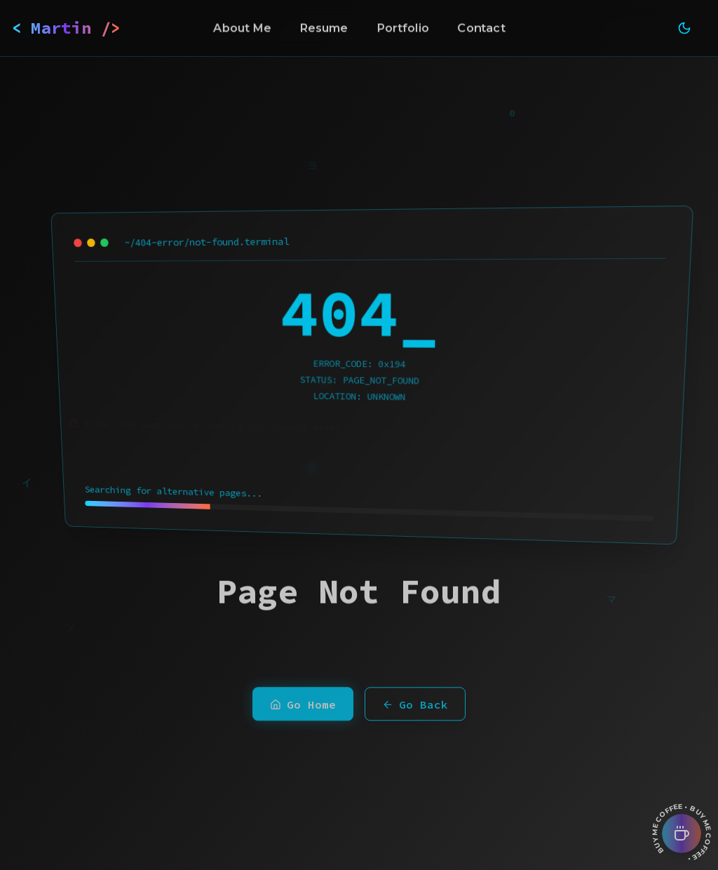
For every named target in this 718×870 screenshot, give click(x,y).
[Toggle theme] (684, 28)
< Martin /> (66, 28)
